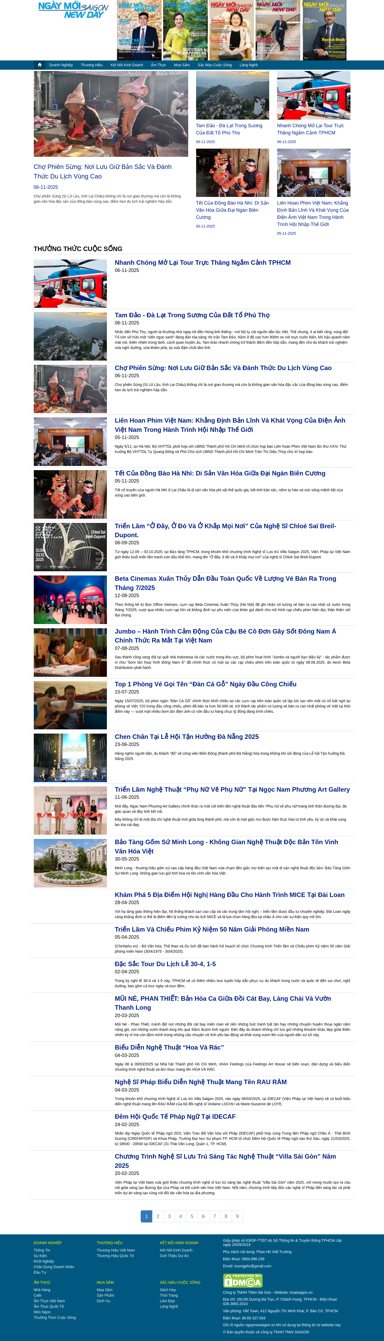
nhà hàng (42, 1290)
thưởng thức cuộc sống (55, 1317)
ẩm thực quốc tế (49, 1306)
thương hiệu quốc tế (115, 1256)
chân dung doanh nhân (54, 1267)
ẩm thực (158, 65)
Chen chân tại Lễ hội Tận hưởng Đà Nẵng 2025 (187, 736)
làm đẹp (167, 1301)
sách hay (168, 1290)
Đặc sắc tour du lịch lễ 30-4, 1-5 (165, 963)
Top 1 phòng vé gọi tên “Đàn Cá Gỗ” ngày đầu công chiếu (206, 684)
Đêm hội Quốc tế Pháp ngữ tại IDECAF (175, 1116)
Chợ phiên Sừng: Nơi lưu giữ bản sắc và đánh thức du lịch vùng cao (223, 367)
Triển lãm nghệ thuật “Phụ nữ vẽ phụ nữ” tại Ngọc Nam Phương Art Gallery (232, 789)
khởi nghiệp (44, 1261)
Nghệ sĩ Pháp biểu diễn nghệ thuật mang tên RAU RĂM (201, 1081)
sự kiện (40, 1256)
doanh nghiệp (61, 65)
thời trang (169, 1295)
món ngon (42, 1312)
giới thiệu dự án (174, 1256)
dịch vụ (103, 1301)
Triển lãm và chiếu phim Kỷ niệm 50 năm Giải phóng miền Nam (212, 929)
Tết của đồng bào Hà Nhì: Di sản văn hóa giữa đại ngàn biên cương (232, 210)
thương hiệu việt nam (116, 1250)
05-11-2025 (205, 226)
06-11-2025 (46, 187)
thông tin (42, 1250)
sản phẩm (105, 1295)
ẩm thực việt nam (49, 1301)
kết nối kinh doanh (127, 65)
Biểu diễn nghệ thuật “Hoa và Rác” (169, 1047)
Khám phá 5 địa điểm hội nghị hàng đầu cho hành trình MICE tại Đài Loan (230, 894)
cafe (38, 1295)
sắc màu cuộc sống (215, 65)
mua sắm (182, 65)
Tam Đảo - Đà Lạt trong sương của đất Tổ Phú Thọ (192, 315)
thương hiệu (92, 65)
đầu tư (40, 1272)
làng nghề (249, 65)
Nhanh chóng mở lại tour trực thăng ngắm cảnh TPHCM (203, 262)
